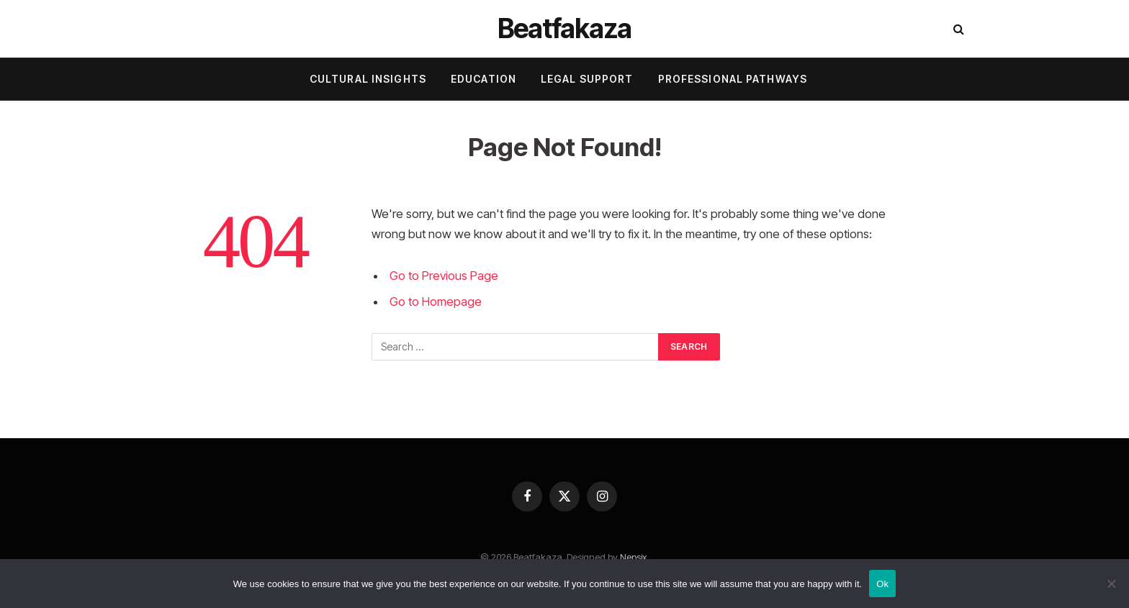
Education (483, 79)
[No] (1111, 583)
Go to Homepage (436, 301)
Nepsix (633, 557)
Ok (882, 583)
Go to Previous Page (444, 275)
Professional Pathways (733, 79)
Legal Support (587, 79)
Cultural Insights (368, 79)
